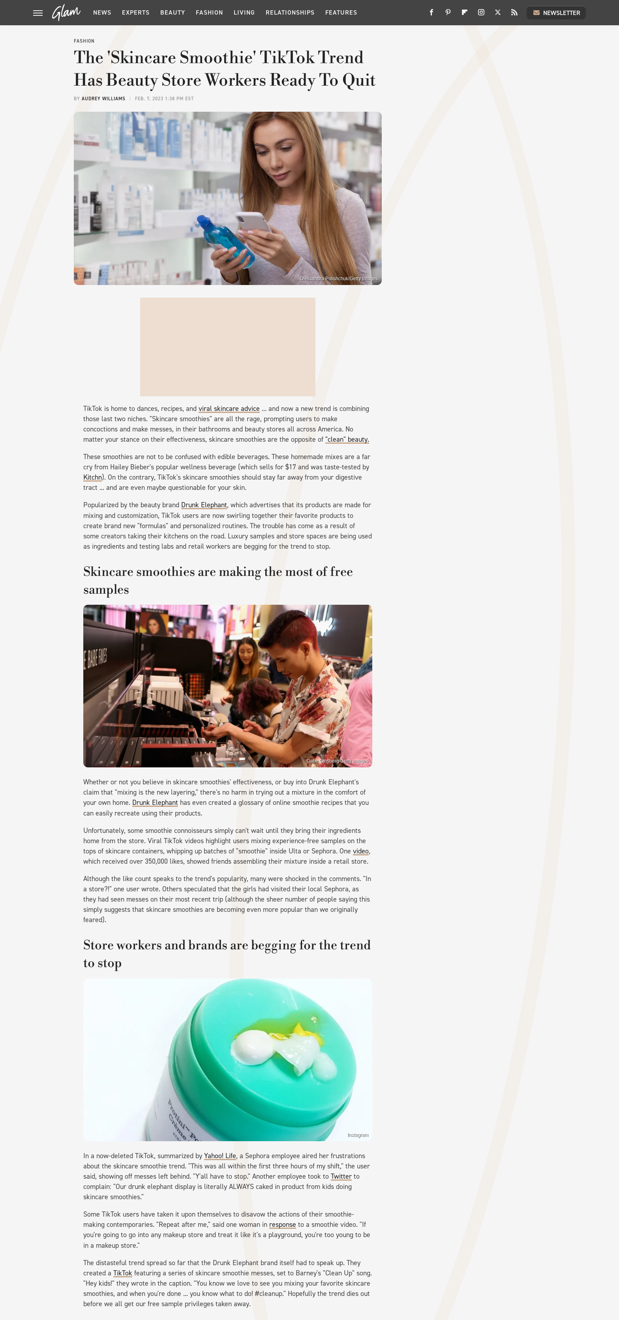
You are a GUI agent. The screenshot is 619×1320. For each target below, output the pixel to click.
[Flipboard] (464, 15)
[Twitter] (497, 15)
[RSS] (514, 15)
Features (341, 12)
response (282, 1224)
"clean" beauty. (347, 439)
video (361, 851)
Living (244, 12)
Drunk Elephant (204, 505)
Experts (136, 12)
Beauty (172, 12)
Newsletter (556, 12)
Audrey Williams (104, 99)
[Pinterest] (448, 15)
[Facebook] (431, 15)
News (102, 12)
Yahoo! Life (220, 1156)
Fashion (209, 12)
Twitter (341, 1176)
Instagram (357, 1134)
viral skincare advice (229, 408)
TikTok (122, 1273)
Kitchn (92, 477)
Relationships (290, 12)
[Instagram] (481, 15)
